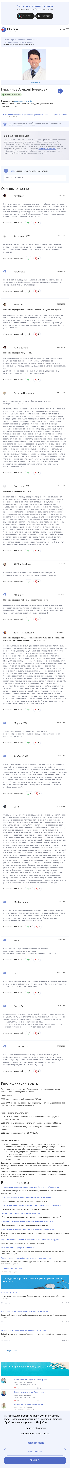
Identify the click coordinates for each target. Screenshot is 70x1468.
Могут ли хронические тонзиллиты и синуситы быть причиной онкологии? (30, 1187)
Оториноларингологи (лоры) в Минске (32, 1366)
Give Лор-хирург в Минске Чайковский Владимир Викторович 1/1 (15, 1388)
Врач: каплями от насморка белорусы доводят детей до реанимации (27, 1229)
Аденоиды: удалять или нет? (12, 1268)
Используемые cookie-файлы (35, 1433)
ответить (6, 1303)
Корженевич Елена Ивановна (28, 1404)
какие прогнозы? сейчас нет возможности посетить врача (23, 1330)
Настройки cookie (35, 1443)
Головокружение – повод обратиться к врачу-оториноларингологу (27, 1258)
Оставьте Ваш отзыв (35, 178)
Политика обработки (35, 1428)
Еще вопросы (14, 1351)
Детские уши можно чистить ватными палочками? (20, 1213)
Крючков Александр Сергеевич (29, 1392)
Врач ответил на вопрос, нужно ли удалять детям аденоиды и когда (27, 1221)
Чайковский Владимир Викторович (31, 1379)
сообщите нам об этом (47, 149)
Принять (35, 1460)
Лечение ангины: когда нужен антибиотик (17, 1247)
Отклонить (35, 1451)
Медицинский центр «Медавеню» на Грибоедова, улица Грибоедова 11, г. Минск (36, 115)
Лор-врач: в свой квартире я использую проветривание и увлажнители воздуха (31, 1205)
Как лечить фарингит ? (9, 1292)
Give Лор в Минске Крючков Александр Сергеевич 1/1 (15, 1401)
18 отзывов (35, 82)
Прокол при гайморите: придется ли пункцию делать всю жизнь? (26, 1197)
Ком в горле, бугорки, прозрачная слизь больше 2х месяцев (24, 1311)
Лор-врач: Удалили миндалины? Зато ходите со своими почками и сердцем (30, 1239)
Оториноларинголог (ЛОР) (24, 101)
